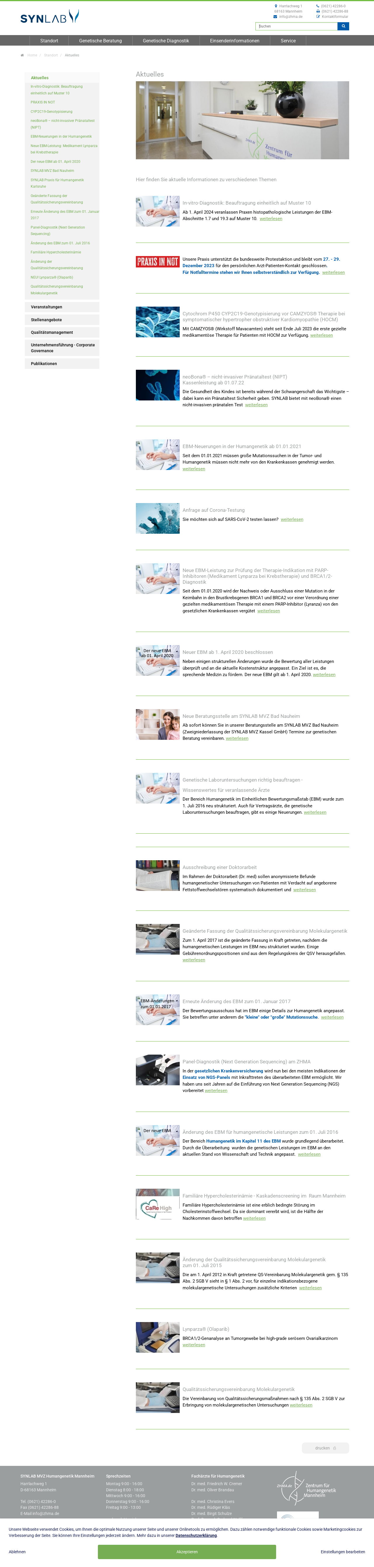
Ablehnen (17, 1551)
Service (288, 41)
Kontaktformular (335, 17)
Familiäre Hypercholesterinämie (56, 252)
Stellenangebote (46, 319)
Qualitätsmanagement (52, 332)
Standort (49, 41)
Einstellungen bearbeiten (343, 1551)
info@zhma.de (290, 17)
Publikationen (44, 363)
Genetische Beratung (100, 41)
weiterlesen (271, 218)
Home (32, 55)
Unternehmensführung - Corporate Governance (63, 348)
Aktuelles (40, 77)
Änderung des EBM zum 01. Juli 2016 (60, 243)
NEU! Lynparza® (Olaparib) (52, 277)
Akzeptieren (187, 1551)
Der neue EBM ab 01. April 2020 (55, 162)
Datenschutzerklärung (196, 1535)
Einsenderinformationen (234, 41)
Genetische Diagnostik (166, 41)
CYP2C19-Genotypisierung (51, 112)
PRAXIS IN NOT (43, 102)
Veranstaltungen (46, 307)
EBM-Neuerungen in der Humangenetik (61, 136)
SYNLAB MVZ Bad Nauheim (52, 171)
